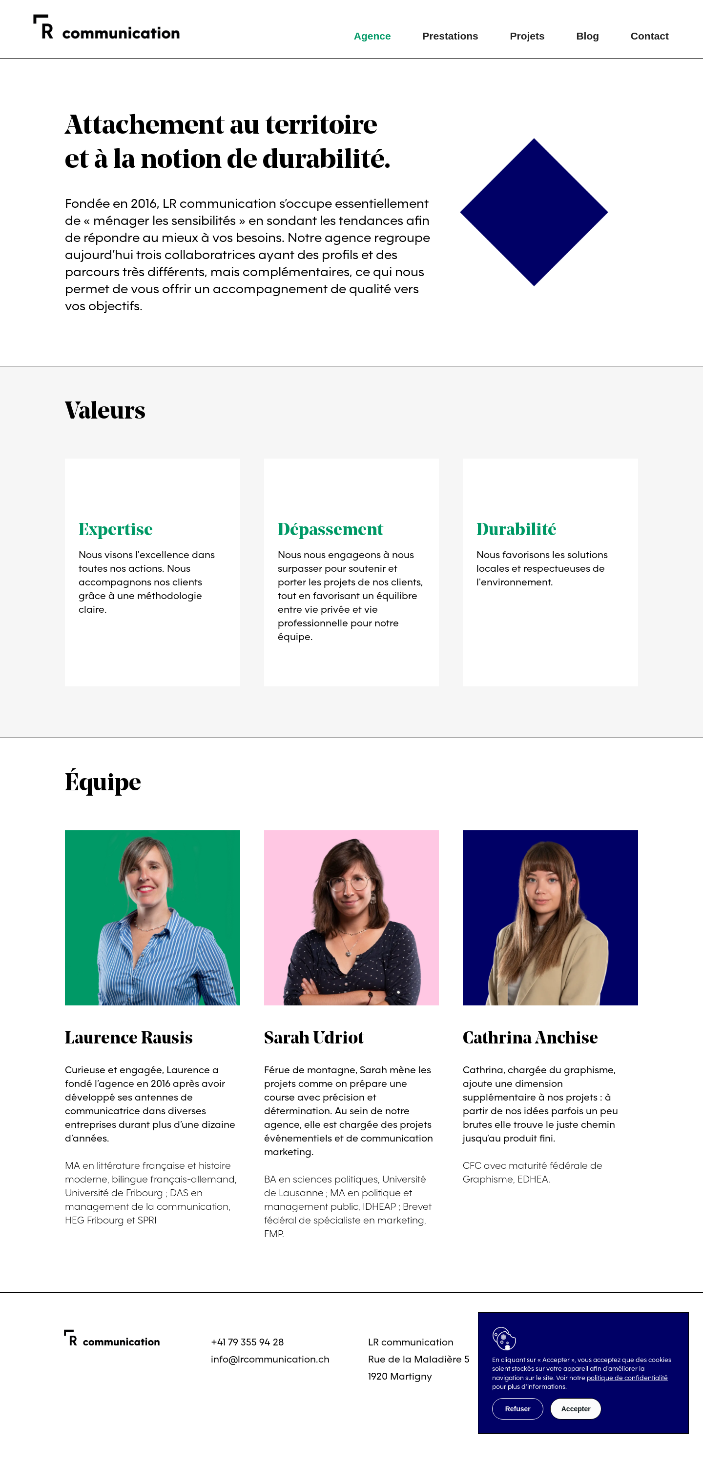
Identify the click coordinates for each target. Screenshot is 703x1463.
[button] (517, 1409)
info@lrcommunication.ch (270, 1359)
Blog (587, 35)
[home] (113, 26)
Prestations (450, 35)
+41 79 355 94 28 (247, 1342)
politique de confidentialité (627, 1378)
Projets (527, 35)
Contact (650, 35)
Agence (372, 35)
